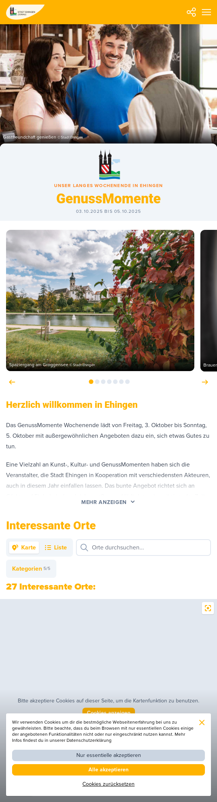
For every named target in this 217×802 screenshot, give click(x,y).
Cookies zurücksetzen (108, 784)
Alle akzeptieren (108, 769)
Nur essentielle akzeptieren (108, 755)
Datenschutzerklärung (89, 740)
